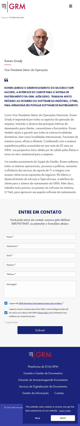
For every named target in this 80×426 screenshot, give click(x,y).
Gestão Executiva (17, 17)
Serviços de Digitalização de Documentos (43, 386)
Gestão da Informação (35, 393)
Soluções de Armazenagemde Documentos (43, 380)
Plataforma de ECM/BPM (43, 366)
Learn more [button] (65, 410)
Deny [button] (37, 418)
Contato (59, 393)
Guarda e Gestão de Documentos (43, 373)
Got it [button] (63, 418)
